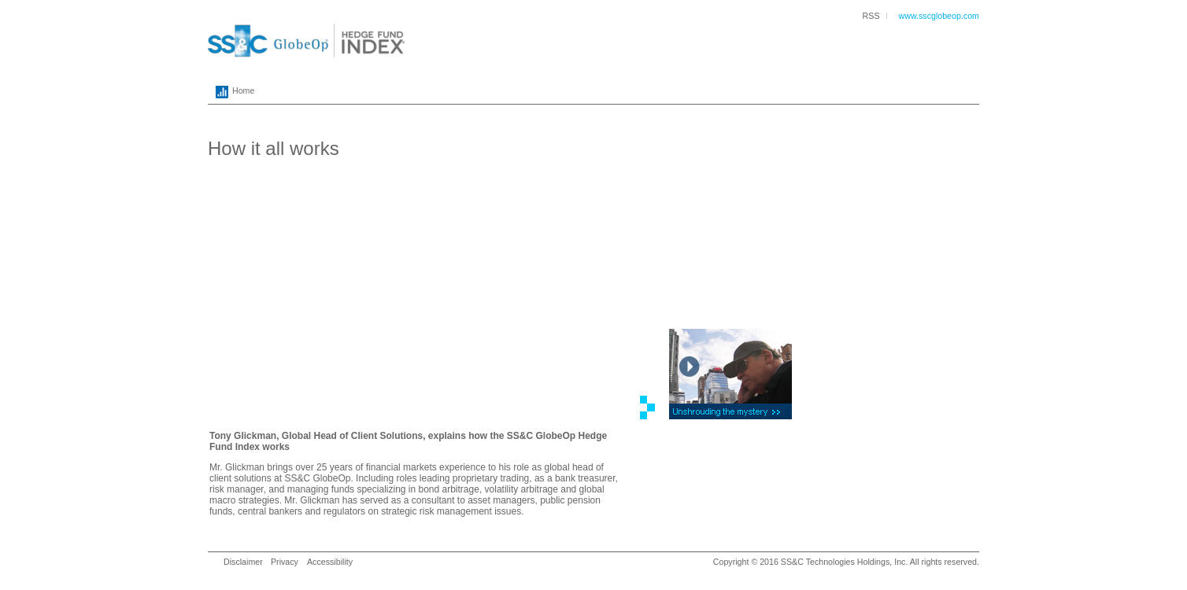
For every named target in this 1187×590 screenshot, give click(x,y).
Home (231, 92)
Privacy (284, 561)
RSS (871, 15)
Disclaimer (243, 561)
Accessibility (330, 561)
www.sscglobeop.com (939, 15)
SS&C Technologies (818, 561)
